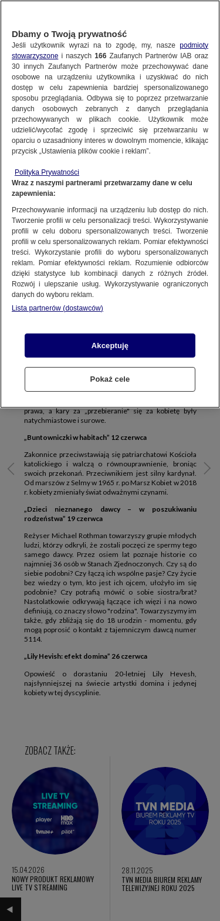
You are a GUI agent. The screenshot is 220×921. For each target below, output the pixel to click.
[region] (110, 204)
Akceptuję (110, 345)
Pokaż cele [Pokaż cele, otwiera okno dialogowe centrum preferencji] (110, 379)
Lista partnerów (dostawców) (57, 308)
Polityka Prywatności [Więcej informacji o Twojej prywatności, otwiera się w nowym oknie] (47, 172)
